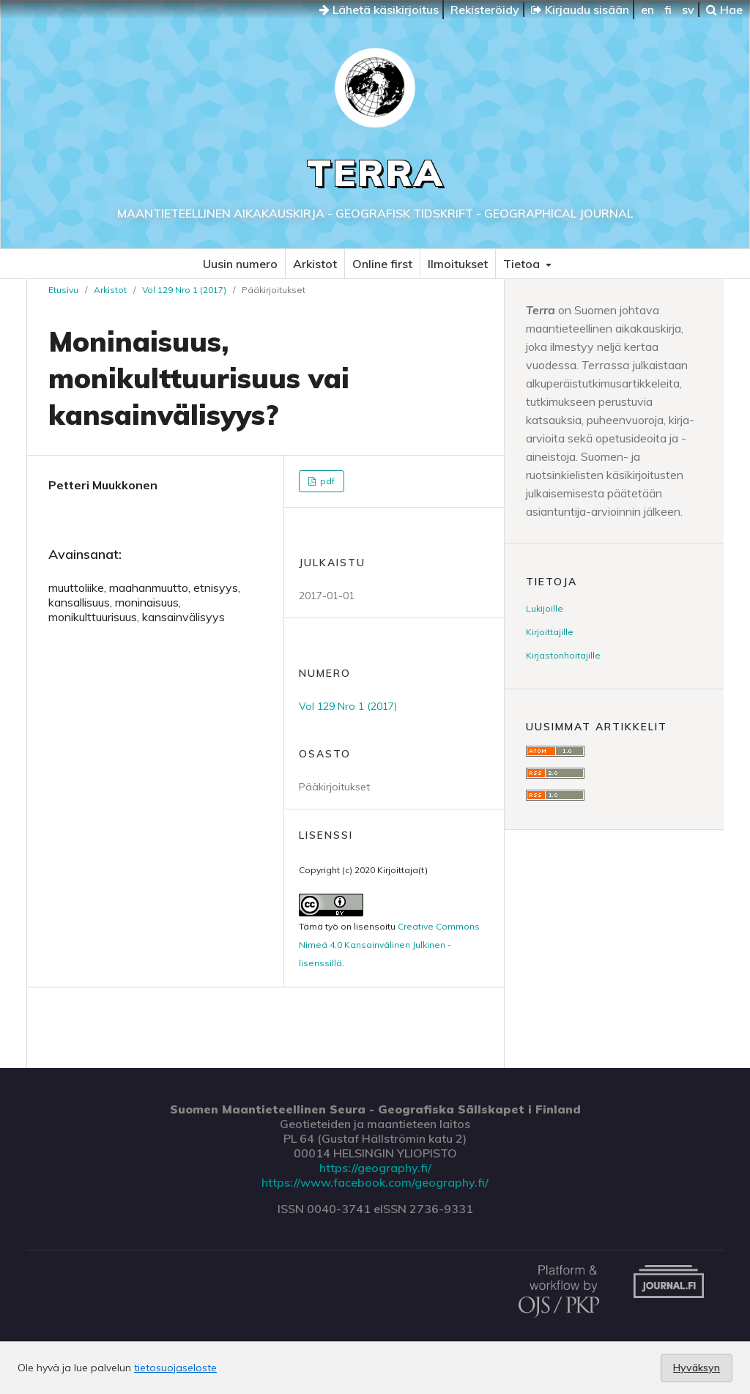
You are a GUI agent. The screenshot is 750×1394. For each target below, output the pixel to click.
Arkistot (315, 263)
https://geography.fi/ (375, 1167)
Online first (382, 263)
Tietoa (523, 263)
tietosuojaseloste (175, 1367)
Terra (375, 172)
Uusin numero (240, 263)
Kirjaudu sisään (580, 9)
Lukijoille (544, 608)
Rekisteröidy (484, 9)
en (647, 9)
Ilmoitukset (458, 263)
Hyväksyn (696, 1367)
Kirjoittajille (549, 631)
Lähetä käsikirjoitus (379, 9)
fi (668, 9)
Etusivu (63, 289)
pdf (326, 480)
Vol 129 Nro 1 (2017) (184, 289)
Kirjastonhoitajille (563, 655)
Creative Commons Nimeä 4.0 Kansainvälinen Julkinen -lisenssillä (389, 944)
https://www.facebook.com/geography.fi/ (375, 1182)
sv (688, 9)
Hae (724, 9)
